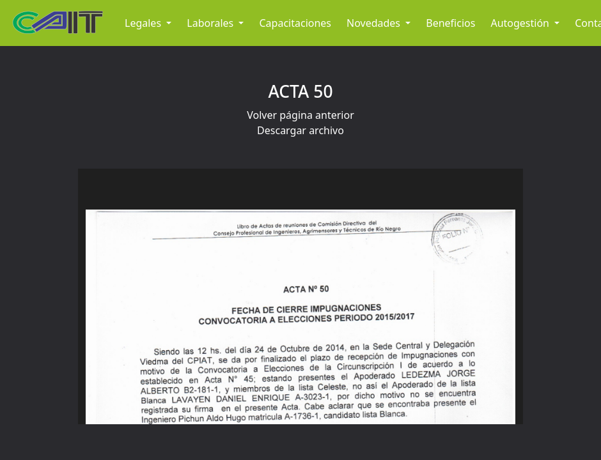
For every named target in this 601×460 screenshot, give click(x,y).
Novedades (375, 23)
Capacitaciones (295, 23)
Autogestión (521, 23)
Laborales (211, 23)
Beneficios (450, 23)
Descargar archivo (300, 130)
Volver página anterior (300, 115)
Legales (144, 23)
